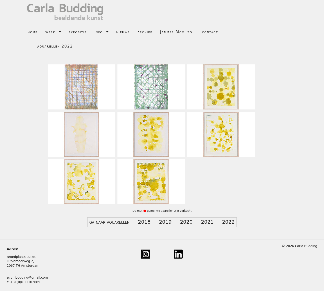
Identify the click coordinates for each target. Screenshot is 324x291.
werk (50, 32)
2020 (186, 222)
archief (145, 32)
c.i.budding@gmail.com (29, 277)
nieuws (123, 32)
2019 (165, 222)
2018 (144, 222)
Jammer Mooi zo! (177, 32)
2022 (228, 222)
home (33, 32)
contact (210, 32)
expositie (78, 32)
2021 (207, 222)
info (98, 32)
